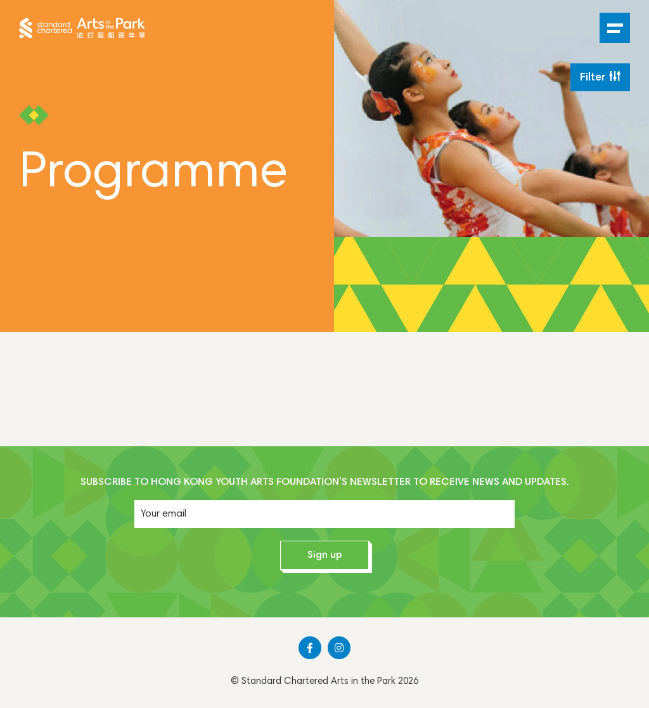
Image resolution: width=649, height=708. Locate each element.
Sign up (324, 555)
